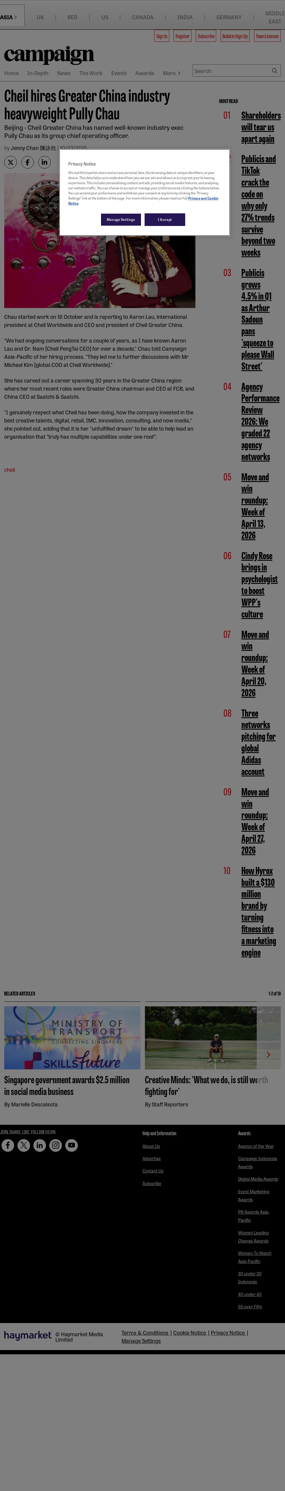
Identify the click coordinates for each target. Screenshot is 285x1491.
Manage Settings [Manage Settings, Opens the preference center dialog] (121, 219)
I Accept (165, 219)
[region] (144, 192)
